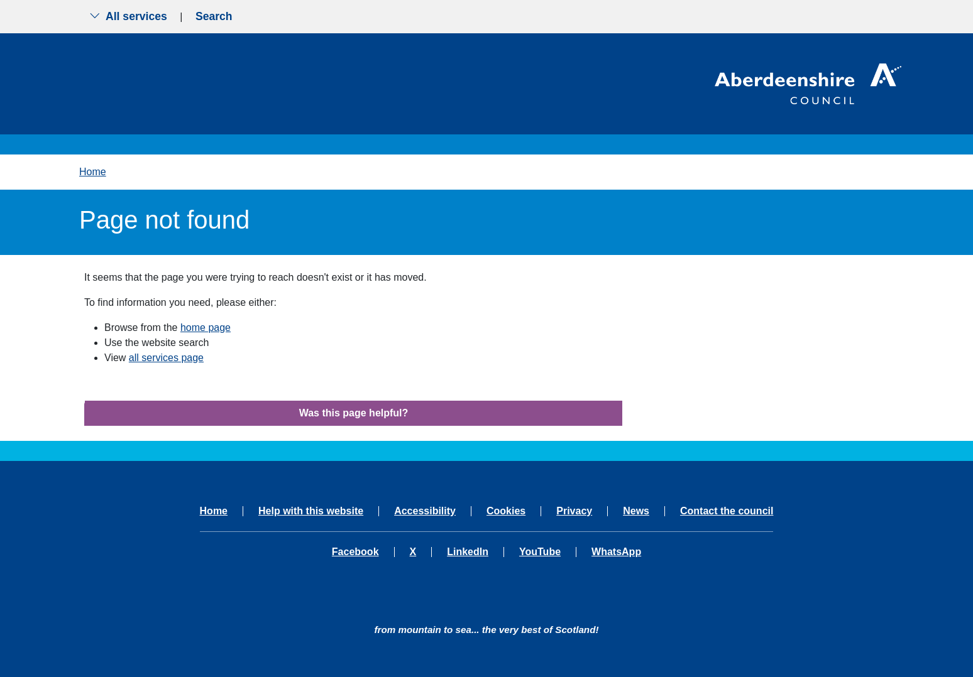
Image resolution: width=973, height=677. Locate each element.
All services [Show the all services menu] (128, 16)
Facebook (355, 552)
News (636, 511)
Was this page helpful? (354, 413)
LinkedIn (467, 552)
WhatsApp (616, 552)
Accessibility (425, 511)
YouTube (540, 552)
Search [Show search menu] (214, 16)
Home (92, 171)
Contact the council (726, 511)
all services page (166, 357)
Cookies (505, 511)
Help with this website (310, 511)
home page (205, 327)
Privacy (574, 511)
